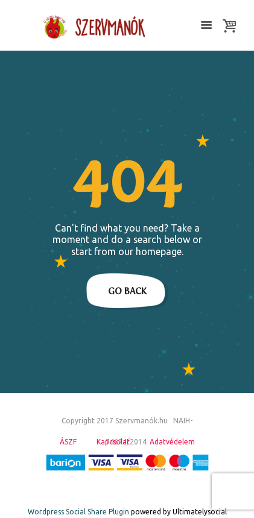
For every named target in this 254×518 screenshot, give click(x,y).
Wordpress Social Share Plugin (79, 512)
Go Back (127, 291)
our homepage (150, 251)
